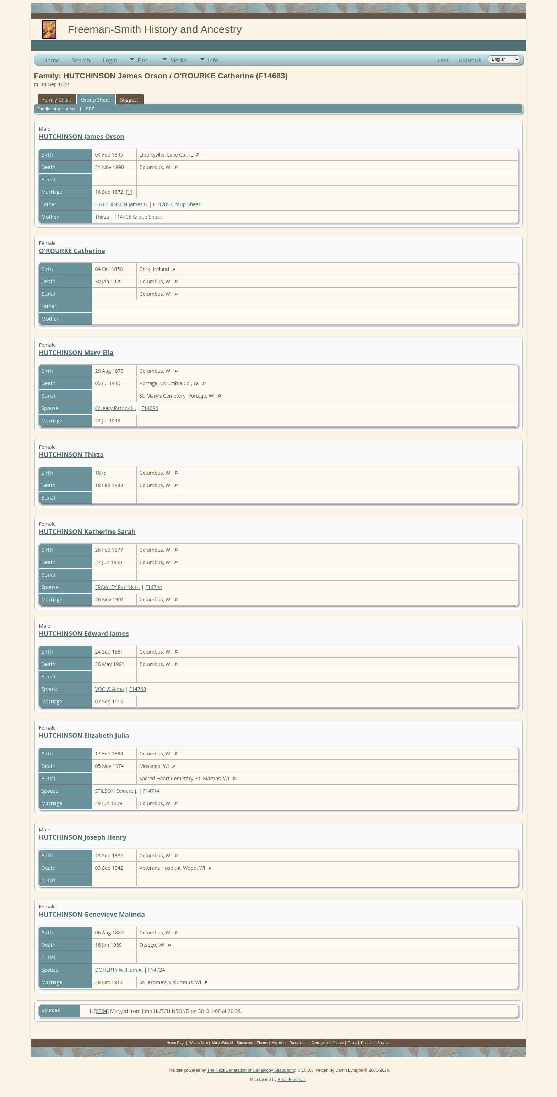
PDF (90, 109)
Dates (352, 1043)
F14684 (149, 408)
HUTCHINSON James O (121, 204)
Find (143, 60)
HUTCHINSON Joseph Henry (82, 837)
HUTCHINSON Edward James (84, 633)
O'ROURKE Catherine (72, 250)
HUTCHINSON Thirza (71, 454)
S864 (101, 1011)
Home (51, 60)
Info (213, 60)
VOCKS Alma (109, 689)
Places (338, 1043)
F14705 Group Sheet (176, 204)
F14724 (156, 969)
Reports (367, 1043)
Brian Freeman (292, 1079)
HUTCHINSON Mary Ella (76, 352)
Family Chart (56, 99)
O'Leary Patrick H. (115, 408)
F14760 (137, 689)
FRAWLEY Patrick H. (117, 587)
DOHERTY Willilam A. (119, 969)
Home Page (176, 1043)
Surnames (245, 1043)
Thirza (102, 216)
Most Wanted (222, 1043)
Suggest (129, 99)
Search (81, 60)
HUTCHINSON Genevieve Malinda (92, 914)
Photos (262, 1043)
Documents (299, 1043)
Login (110, 60)
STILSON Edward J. (116, 790)
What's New (198, 1043)
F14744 (153, 587)
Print (443, 60)
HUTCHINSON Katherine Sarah (87, 531)
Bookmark (470, 60)
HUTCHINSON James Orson (81, 136)
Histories (279, 1043)
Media (178, 60)
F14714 (151, 790)
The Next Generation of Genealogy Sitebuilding (252, 1070)
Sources (383, 1043)
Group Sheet (95, 99)
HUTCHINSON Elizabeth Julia (84, 735)
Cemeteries (320, 1043)
